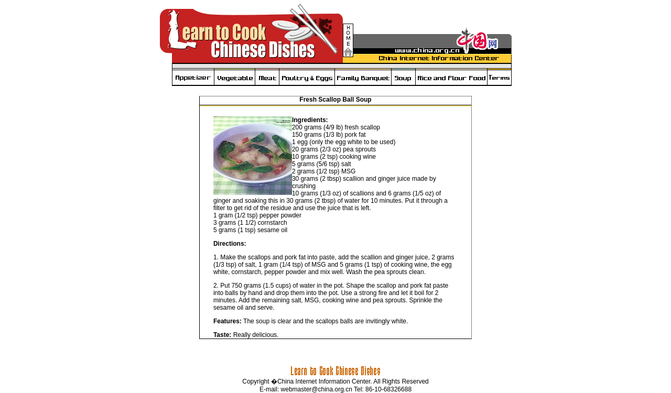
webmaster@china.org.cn (316, 389)
